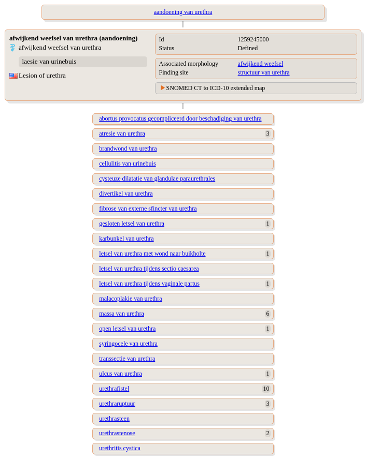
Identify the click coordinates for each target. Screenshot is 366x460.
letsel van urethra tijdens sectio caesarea (149, 268)
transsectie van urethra (127, 358)
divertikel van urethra (125, 193)
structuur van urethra (264, 72)
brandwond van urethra (128, 148)
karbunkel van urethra (126, 238)
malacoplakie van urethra (130, 298)
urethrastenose (117, 433)
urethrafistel (114, 388)
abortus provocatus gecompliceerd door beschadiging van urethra (180, 118)
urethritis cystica (119, 448)
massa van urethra (121, 313)
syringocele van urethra (128, 343)
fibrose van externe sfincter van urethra (147, 208)
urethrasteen (114, 418)
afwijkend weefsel (261, 63)
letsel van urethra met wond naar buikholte (152, 253)
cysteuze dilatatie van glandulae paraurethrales (157, 178)
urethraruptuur (117, 403)
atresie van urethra (122, 133)
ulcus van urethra (120, 373)
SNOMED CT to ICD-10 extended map (215, 88)
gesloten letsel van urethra (131, 223)
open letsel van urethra (127, 328)
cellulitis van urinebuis (127, 163)
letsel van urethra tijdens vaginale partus (149, 283)
